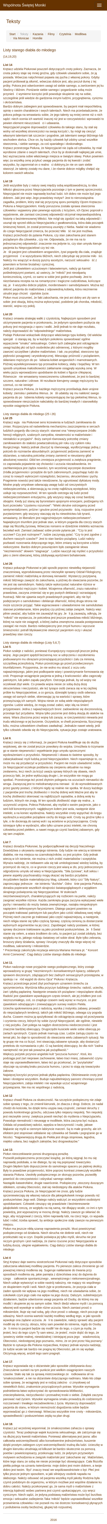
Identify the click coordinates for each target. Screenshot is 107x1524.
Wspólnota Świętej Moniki (24, 5)
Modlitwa (80, 34)
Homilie (37, 38)
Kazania (38, 34)
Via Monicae (21, 38)
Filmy (51, 34)
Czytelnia (65, 34)
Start (12, 34)
